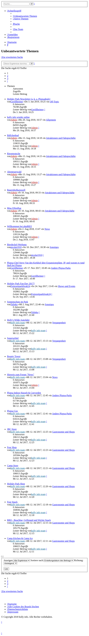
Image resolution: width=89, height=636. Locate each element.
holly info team (18, 322)
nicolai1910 (16, 247)
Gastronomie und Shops (63, 432)
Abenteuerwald (14, 172)
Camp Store (12, 465)
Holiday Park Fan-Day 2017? (21, 283)
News (47, 229)
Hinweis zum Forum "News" (20, 374)
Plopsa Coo (12, 411)
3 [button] (7, 78)
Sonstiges (54, 247)
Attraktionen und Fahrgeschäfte (61, 138)
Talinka (14, 304)
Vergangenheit (59, 322)
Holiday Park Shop (16, 484)
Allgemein (51, 120)
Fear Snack (12, 502)
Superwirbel (12, 338)
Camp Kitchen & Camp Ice (20, 538)
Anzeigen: (17, 560)
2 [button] (7, 76)
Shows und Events (66, 286)
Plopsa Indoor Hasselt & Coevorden (24, 393)
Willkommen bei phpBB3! (19, 226)
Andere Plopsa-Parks (61, 268)
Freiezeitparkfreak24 (20, 286)
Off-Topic (54, 101)
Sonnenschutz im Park (17, 302)
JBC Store (12, 429)
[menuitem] (25, 16)
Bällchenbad (13, 135)
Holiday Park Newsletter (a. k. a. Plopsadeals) (28, 99)
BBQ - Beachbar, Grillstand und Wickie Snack (29, 520)
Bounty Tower (13, 356)
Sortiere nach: (52, 560)
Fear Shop (12, 447)
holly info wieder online (18, 117)
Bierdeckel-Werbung (17, 244)
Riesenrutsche (13, 153)
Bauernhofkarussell (16, 190)
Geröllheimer (17, 101)
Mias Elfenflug (14, 208)
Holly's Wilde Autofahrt (18, 320)
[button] (7, 81)
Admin (14, 120)
